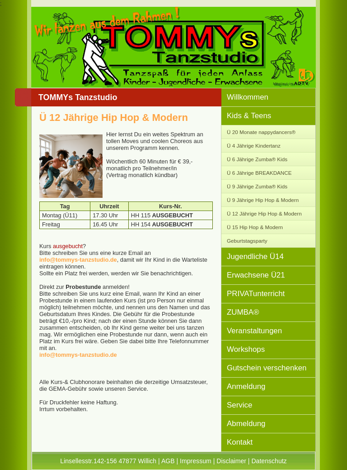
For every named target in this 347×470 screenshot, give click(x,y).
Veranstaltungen (254, 330)
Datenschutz (268, 461)
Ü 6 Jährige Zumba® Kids (257, 159)
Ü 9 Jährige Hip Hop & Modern (263, 200)
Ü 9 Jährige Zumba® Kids (257, 186)
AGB (168, 461)
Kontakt (240, 442)
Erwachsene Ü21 (256, 275)
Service (239, 405)
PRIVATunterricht (256, 293)
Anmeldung (246, 386)
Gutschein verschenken (267, 368)
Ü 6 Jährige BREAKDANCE (259, 173)
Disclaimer (231, 461)
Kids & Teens (249, 115)
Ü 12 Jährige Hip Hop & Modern (264, 213)
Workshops (246, 349)
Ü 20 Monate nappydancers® (261, 132)
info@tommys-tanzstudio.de (78, 259)
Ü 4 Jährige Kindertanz (254, 146)
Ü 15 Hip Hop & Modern (255, 227)
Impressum (195, 461)
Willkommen (247, 97)
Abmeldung (246, 423)
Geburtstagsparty (247, 241)
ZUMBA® (243, 312)
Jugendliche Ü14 (255, 256)
